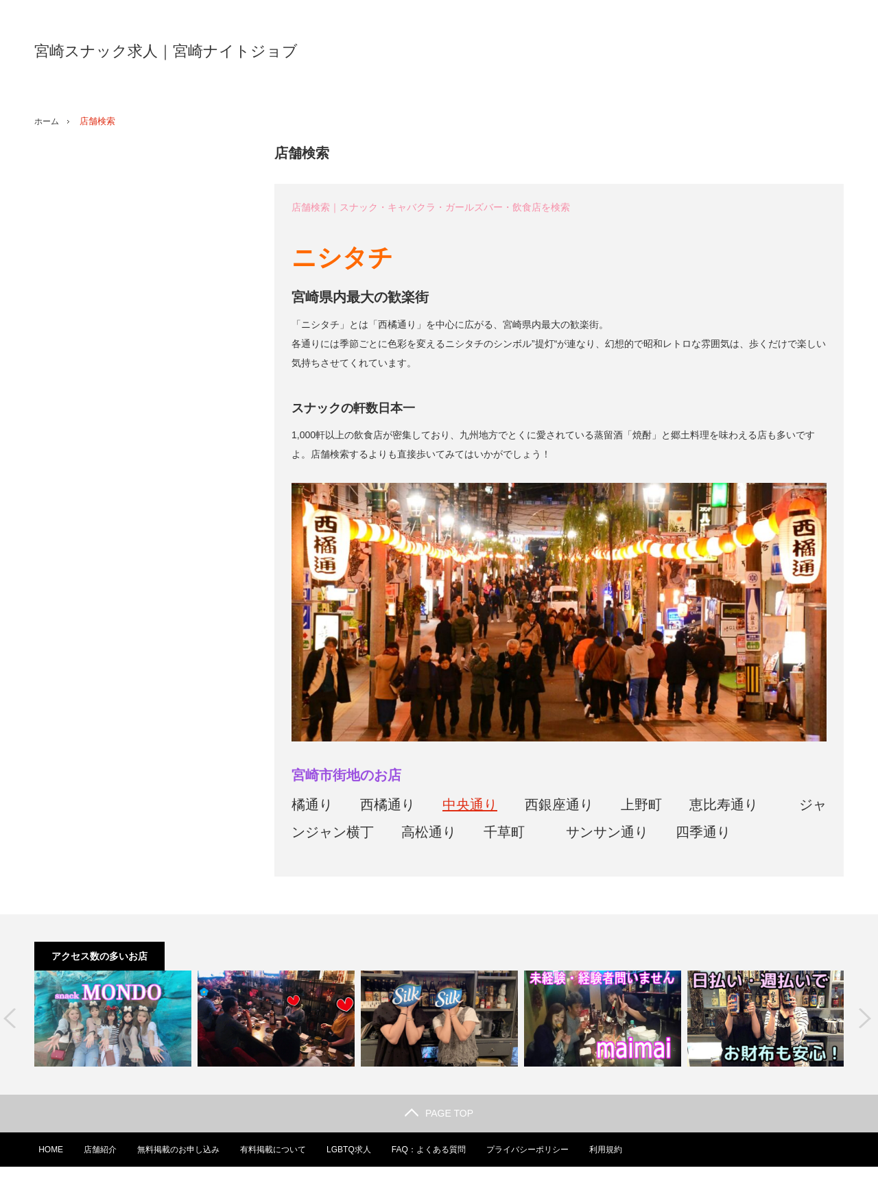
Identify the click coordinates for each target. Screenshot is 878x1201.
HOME (46, 1149)
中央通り (469, 804)
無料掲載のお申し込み (175, 1149)
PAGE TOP (439, 1113)
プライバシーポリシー (527, 1149)
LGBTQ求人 (347, 1149)
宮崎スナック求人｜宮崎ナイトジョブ (166, 51)
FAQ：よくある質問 (428, 1149)
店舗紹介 (96, 1149)
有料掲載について (271, 1149)
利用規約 (606, 1149)
